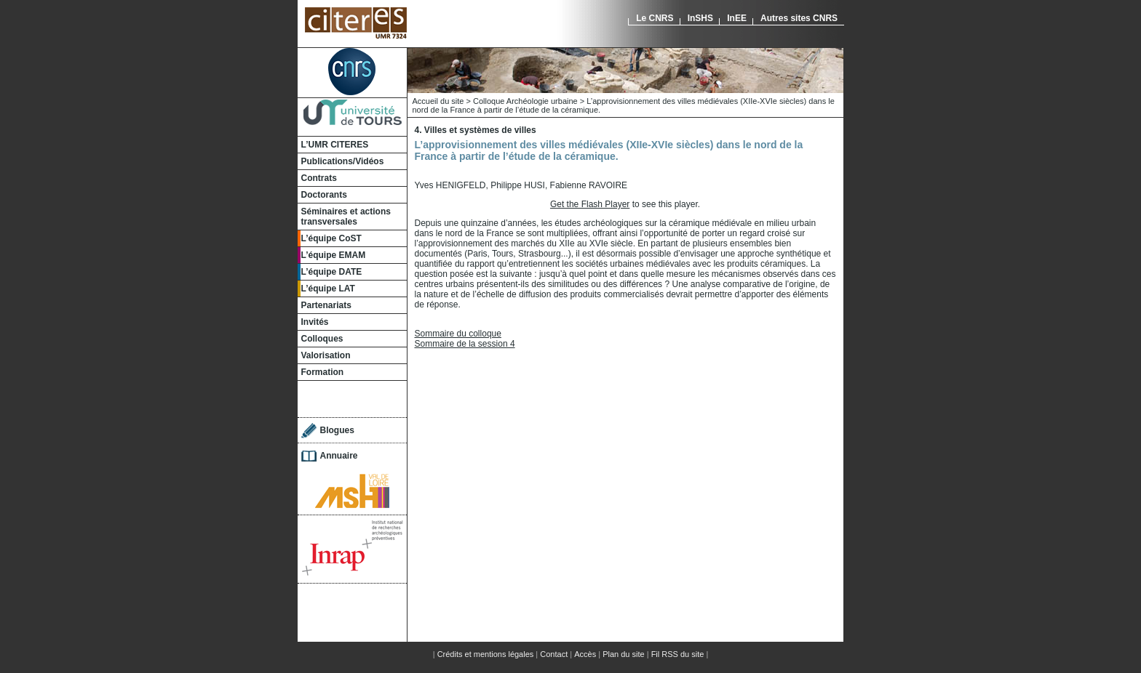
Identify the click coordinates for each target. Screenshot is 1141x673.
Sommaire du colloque (458, 334)
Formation (322, 372)
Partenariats (326, 305)
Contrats (319, 178)
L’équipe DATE (331, 272)
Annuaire (339, 456)
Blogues (337, 430)
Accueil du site (438, 101)
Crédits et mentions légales (485, 654)
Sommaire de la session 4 (465, 344)
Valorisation (326, 355)
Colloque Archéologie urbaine (525, 101)
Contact (554, 654)
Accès (585, 654)
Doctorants (324, 195)
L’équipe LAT (328, 288)
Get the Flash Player (589, 204)
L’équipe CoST (331, 238)
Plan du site (623, 654)
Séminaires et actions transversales (346, 216)
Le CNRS (654, 18)
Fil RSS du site (677, 654)
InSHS (700, 18)
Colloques (322, 339)
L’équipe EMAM (333, 255)
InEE (737, 18)
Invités (315, 322)
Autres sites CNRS (799, 18)
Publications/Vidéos (342, 161)
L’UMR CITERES (335, 145)
